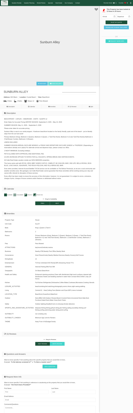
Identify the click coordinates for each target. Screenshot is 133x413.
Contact (77, 3)
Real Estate (59, 3)
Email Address (9, 396)
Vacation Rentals (16, 3)
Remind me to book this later (116, 27)
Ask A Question (50, 366)
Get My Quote (116, 22)
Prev (42, 203)
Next (57, 203)
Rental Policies (41, 3)
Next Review (42, 344)
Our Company (69, 3)
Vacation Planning (29, 3)
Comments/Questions (11, 404)
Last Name (54, 388)
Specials (50, 3)
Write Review (57, 344)
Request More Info (116, 41)
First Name (7, 388)
